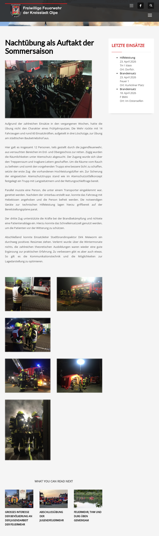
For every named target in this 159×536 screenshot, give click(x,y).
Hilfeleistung (127, 57)
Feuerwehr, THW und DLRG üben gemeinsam (87, 516)
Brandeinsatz (128, 73)
